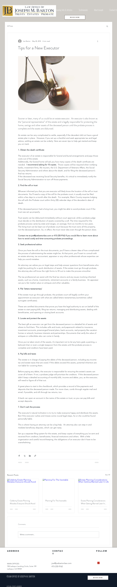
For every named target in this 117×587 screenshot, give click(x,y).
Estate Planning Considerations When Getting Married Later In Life (93, 502)
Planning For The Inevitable (55, 500)
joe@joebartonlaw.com (61, 563)
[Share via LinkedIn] (30, 456)
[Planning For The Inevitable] (58, 488)
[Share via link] (35, 456)
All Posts (10, 26)
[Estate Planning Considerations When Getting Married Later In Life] (94, 488)
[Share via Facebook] (19, 456)
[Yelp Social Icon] (98, 563)
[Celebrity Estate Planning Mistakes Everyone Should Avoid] (23, 488)
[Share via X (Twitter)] (24, 456)
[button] (107, 26)
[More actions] (97, 41)
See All (107, 475)
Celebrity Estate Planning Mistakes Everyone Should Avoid (22, 502)
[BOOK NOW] (74, 17)
